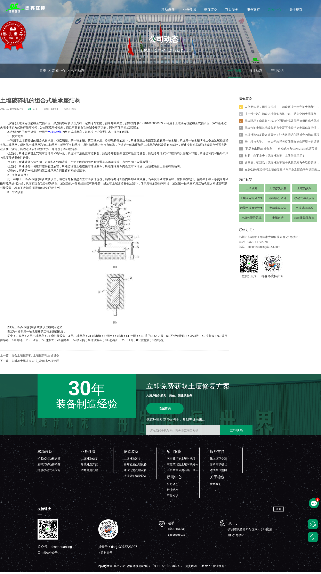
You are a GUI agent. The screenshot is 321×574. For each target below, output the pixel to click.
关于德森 (296, 9)
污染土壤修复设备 (251, 209)
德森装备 (210, 9)
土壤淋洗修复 (89, 460)
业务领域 (189, 9)
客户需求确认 (218, 466)
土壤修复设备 (278, 189)
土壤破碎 (278, 219)
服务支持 (253, 9)
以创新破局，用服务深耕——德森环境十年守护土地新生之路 (280, 108)
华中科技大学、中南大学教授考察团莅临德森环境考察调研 (279, 143)
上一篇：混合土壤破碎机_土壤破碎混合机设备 (29, 357)
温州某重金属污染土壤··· (182, 471)
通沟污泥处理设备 (135, 471)
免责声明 (191, 567)
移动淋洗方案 (89, 466)
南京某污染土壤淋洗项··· (182, 460)
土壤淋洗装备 (132, 460)
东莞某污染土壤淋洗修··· (182, 466)
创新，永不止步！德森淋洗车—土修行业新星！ (272, 157)
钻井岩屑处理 (89, 471)
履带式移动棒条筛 (49, 466)
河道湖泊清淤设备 (135, 477)
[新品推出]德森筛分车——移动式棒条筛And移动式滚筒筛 (278, 150)
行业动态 (255, 72)
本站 (73, 110)
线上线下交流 (218, 460)
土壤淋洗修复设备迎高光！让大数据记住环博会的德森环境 (279, 136)
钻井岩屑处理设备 (135, 466)
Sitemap (205, 567)
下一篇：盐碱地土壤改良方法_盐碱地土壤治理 (29, 362)
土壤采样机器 (304, 209)
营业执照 (218, 567)
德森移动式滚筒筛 (49, 471)
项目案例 (232, 9)
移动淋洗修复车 (304, 219)
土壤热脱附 (304, 189)
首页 (43, 72)
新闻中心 (274, 9)
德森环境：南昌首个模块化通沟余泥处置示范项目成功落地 (279, 122)
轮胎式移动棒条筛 (49, 460)
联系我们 (215, 485)
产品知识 (277, 72)
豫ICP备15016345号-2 (168, 567)
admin (54, 110)
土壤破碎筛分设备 (251, 199)
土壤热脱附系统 (251, 219)
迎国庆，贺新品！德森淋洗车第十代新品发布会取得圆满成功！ (280, 164)
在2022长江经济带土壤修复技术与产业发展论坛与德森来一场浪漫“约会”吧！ (280, 171)
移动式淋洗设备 (304, 199)
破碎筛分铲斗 (278, 199)
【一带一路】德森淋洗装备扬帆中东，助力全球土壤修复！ (279, 115)
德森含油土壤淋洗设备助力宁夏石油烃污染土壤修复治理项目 (280, 129)
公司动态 (77, 72)
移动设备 (168, 9)
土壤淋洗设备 (278, 209)
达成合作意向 (218, 471)
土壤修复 (251, 189)
